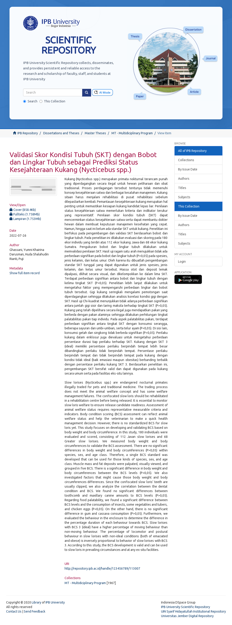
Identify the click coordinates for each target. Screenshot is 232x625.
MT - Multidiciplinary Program (132, 133)
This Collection (52, 101)
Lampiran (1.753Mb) (25, 219)
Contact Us (14, 611)
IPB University (55, 602)
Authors (183, 178)
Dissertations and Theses (61, 133)
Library (36, 602)
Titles (182, 188)
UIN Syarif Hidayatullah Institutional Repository (193, 611)
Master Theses (95, 133)
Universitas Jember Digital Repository (187, 616)
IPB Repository (27, 133)
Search (30, 101)
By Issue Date (187, 169)
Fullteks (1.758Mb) (25, 214)
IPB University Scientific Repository (185, 607)
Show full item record (25, 273)
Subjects (184, 197)
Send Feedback (34, 611)
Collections (186, 160)
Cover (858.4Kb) (23, 210)
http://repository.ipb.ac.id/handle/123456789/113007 (102, 568)
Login (182, 261)
